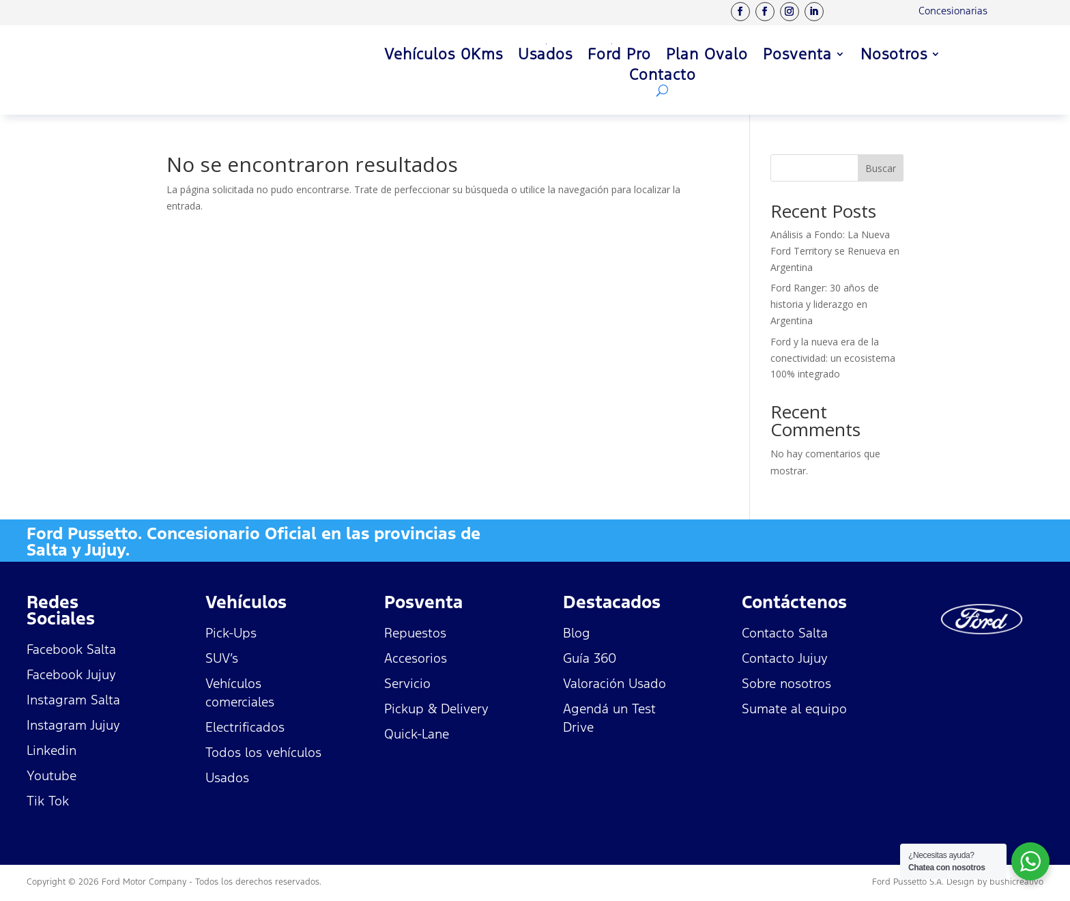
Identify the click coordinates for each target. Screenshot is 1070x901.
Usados (545, 56)
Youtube (51, 775)
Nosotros (894, 56)
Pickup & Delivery (436, 708)
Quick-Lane (416, 734)
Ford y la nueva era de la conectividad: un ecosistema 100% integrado (832, 358)
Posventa (797, 56)
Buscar (880, 168)
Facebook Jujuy (71, 674)
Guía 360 (589, 658)
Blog (576, 633)
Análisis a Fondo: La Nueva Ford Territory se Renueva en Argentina (834, 251)
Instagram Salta (73, 699)
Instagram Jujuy (73, 725)
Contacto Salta (785, 633)
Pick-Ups (231, 633)
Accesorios (415, 658)
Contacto (662, 77)
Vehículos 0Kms (443, 56)
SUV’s (221, 658)
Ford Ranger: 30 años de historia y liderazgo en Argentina (824, 304)
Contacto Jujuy (785, 658)
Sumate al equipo (794, 708)
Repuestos (415, 633)
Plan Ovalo (707, 56)
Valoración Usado (614, 683)
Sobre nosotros (786, 683)
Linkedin (51, 750)
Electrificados (245, 727)
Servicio (407, 683)
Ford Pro (619, 56)
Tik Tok (48, 800)
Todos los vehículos (263, 752)
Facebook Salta (71, 649)
